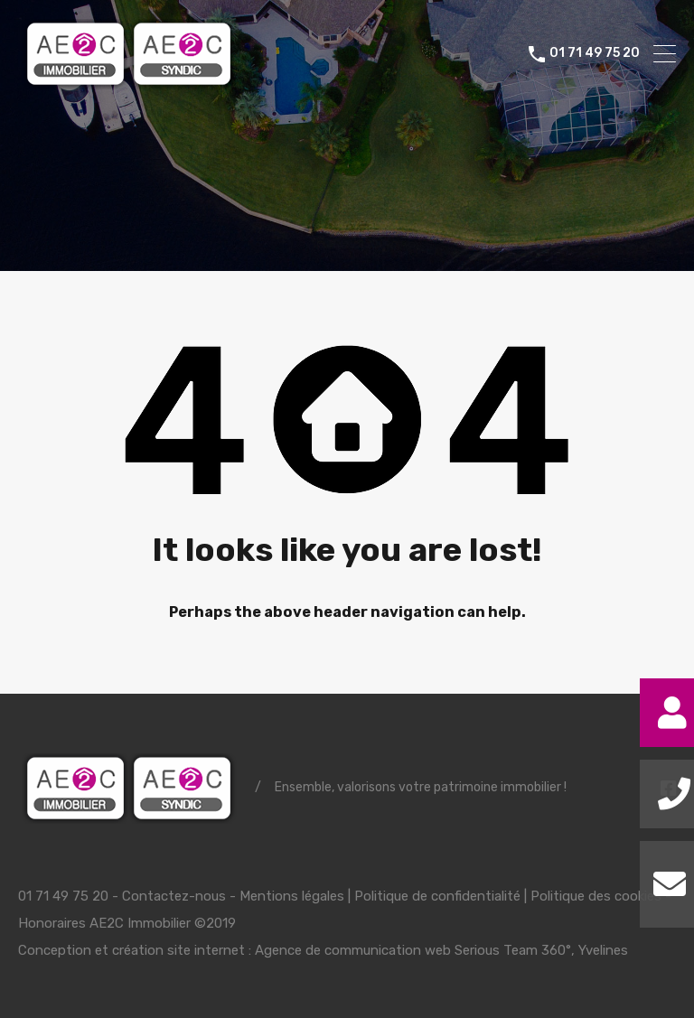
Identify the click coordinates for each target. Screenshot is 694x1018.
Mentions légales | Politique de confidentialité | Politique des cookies (450, 896)
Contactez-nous (174, 896)
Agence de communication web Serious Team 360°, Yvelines (441, 950)
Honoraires (52, 923)
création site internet (178, 950)
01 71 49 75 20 (594, 53)
